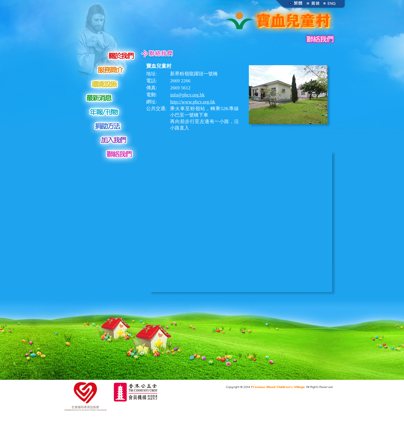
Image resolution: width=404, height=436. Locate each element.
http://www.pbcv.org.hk (192, 102)
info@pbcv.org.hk (187, 94)
